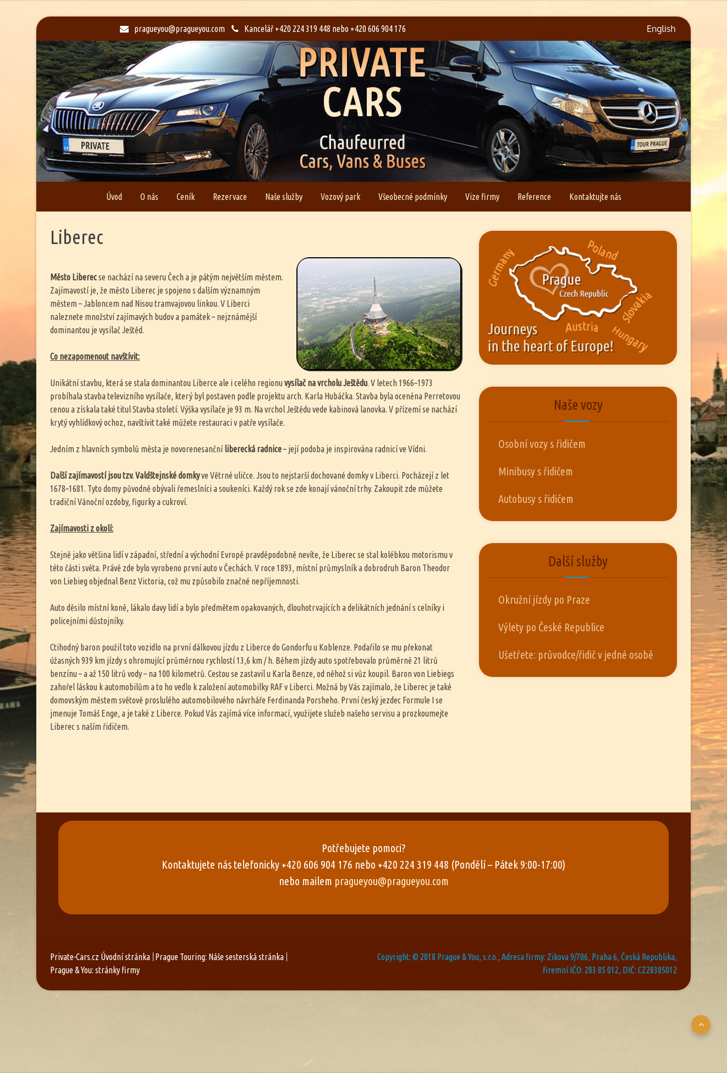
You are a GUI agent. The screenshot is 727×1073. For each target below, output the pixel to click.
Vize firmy (482, 197)
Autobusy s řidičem (536, 498)
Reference (534, 197)
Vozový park (340, 197)
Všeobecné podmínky (412, 197)
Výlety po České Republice (551, 627)
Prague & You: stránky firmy (95, 970)
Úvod (114, 197)
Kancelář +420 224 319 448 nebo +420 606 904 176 (319, 29)
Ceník (186, 197)
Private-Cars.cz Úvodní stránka (100, 957)
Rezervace (230, 197)
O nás (149, 197)
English (661, 28)
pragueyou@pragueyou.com (172, 29)
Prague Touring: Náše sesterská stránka (219, 957)
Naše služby (283, 197)
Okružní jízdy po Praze (544, 599)
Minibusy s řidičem (535, 471)
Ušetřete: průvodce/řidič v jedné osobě (575, 654)
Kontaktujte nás (595, 197)
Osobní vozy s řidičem (542, 443)
